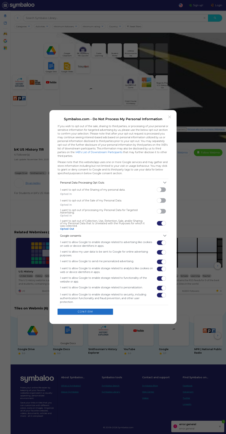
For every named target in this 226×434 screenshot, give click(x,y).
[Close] (169, 117)
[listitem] (113, 182)
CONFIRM (85, 311)
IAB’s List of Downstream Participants (98, 152)
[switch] (161, 189)
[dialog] (113, 217)
